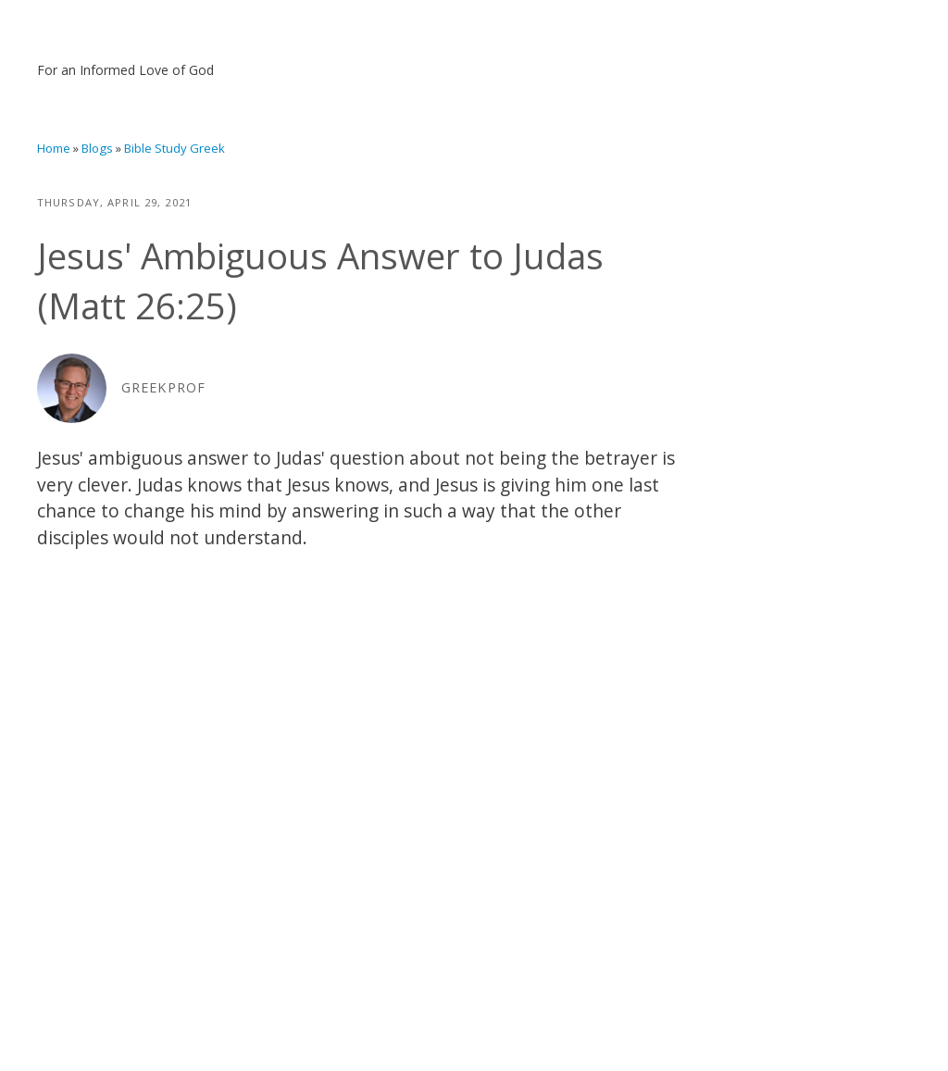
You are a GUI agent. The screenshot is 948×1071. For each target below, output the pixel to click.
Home (53, 148)
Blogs (97, 148)
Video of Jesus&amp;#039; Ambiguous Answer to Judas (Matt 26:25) (362, 757)
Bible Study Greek (174, 148)
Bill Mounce (127, 36)
